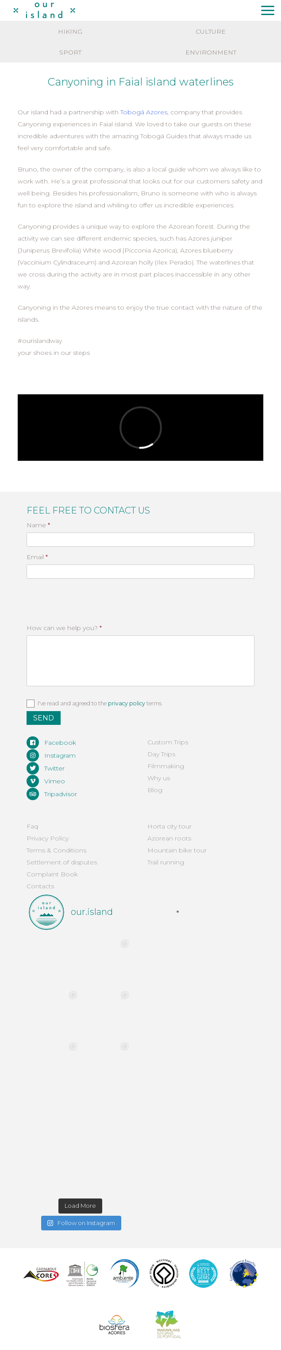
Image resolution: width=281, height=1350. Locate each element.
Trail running (165, 862)
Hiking (70, 31)
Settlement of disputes (62, 862)
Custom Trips (167, 742)
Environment (210, 52)
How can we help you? (64, 628)
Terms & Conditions (56, 850)
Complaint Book (52, 874)
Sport (70, 52)
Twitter (46, 768)
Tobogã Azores (143, 112)
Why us (158, 778)
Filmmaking (165, 766)
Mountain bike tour (177, 850)
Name (38, 525)
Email (37, 557)
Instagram (51, 755)
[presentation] (74, 595)
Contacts (40, 886)
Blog (154, 790)
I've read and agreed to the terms (100, 703)
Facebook (51, 742)
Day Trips (161, 754)
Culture (211, 31)
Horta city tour (169, 826)
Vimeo (46, 781)
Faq (32, 826)
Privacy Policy (48, 838)
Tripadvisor (52, 794)
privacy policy (126, 703)
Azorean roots (169, 838)
